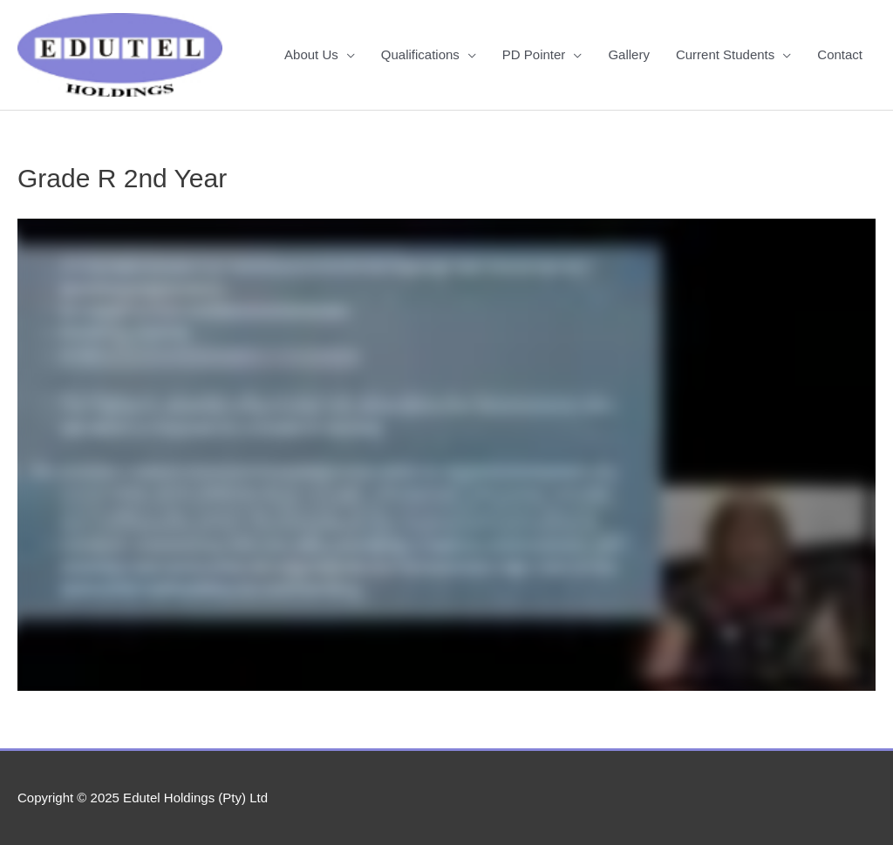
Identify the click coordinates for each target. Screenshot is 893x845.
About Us (311, 54)
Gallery (629, 54)
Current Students (725, 54)
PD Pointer (534, 54)
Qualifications (420, 54)
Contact (839, 54)
